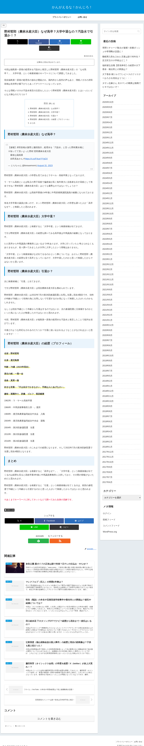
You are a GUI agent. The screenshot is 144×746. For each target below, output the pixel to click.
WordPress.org (110, 532)
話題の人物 (9, 504)
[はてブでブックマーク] (49, 41)
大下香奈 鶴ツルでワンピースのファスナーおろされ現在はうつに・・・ (121, 76)
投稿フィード (109, 519)
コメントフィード (111, 526)
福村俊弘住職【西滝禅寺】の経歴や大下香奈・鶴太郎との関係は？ (121, 67)
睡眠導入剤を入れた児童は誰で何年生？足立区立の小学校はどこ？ (121, 58)
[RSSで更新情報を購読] (52, 535)
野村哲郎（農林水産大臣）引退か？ (44, 110)
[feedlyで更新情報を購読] (46, 535)
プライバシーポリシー (123, 739)
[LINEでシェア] (64, 41)
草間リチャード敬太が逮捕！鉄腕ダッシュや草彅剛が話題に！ (121, 50)
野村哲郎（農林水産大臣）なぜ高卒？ (44, 102)
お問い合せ (138, 739)
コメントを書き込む (49, 715)
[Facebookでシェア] (34, 41)
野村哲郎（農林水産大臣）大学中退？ (44, 106)
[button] (79, 41)
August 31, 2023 (45, 160)
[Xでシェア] (19, 41)
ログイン (107, 513)
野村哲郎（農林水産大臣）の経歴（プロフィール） (50, 113)
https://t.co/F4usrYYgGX (36, 153)
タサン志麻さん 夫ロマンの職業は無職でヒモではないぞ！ (121, 85)
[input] (121, 31)
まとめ (31, 117)
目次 (46, 97)
